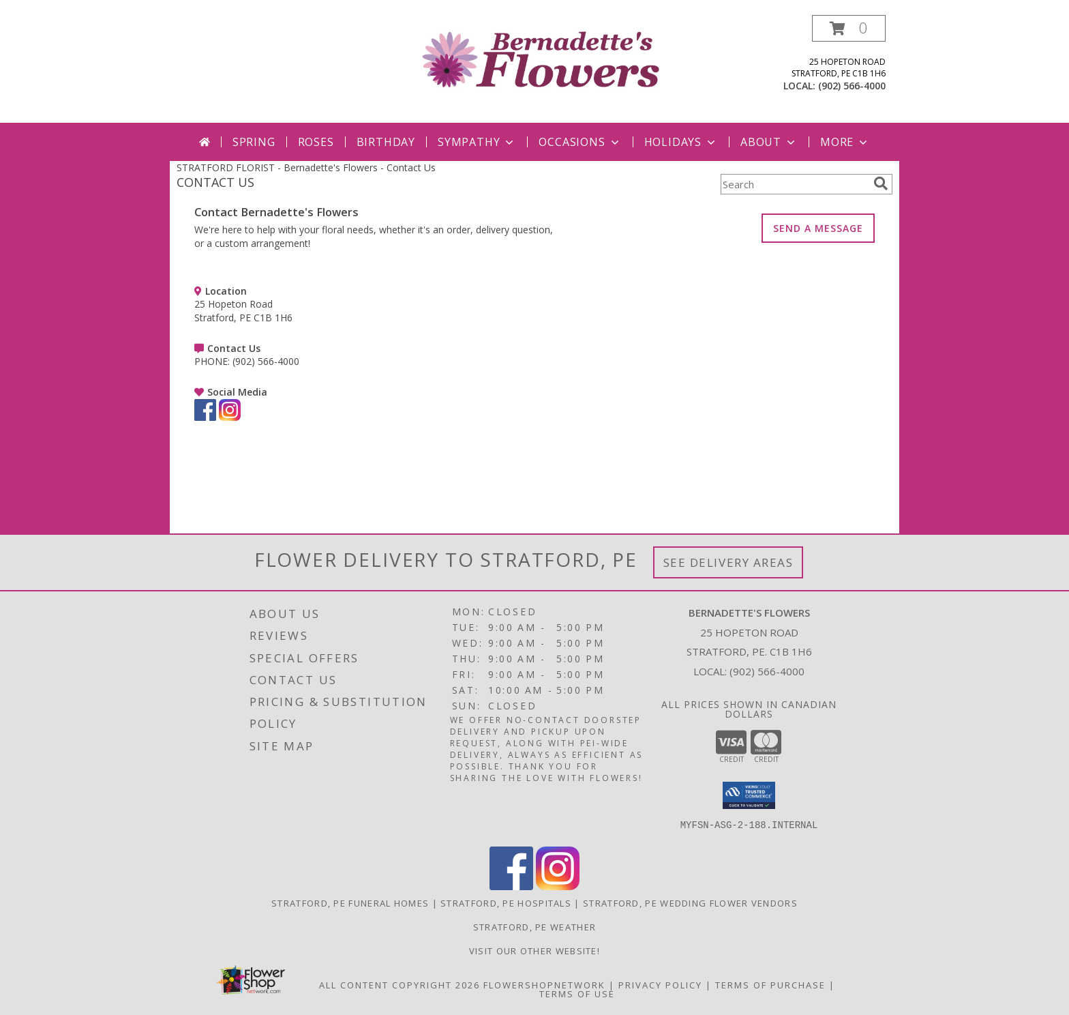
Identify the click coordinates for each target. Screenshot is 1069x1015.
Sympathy (477, 141)
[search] (881, 183)
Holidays (681, 141)
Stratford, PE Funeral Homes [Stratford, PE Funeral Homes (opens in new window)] (350, 903)
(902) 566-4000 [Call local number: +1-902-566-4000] (852, 85)
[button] (849, 28)
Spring (253, 141)
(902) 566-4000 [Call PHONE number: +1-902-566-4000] (265, 361)
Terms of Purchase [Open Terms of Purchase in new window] (770, 985)
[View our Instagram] (230, 417)
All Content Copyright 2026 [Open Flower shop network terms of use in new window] (399, 985)
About (769, 141)
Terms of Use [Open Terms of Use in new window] (577, 994)
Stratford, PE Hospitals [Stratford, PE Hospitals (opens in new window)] (505, 903)
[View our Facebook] (205, 417)
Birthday (386, 141)
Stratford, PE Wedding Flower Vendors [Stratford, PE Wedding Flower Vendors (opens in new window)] (690, 903)
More (845, 141)
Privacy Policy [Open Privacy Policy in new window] (660, 985)
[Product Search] (794, 184)
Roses (316, 141)
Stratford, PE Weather (534, 927)
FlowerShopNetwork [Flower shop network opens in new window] (544, 985)
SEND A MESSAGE (818, 228)
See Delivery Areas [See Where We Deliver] (728, 562)
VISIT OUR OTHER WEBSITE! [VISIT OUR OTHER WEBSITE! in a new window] (534, 951)
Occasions (580, 141)
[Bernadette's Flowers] (539, 58)
